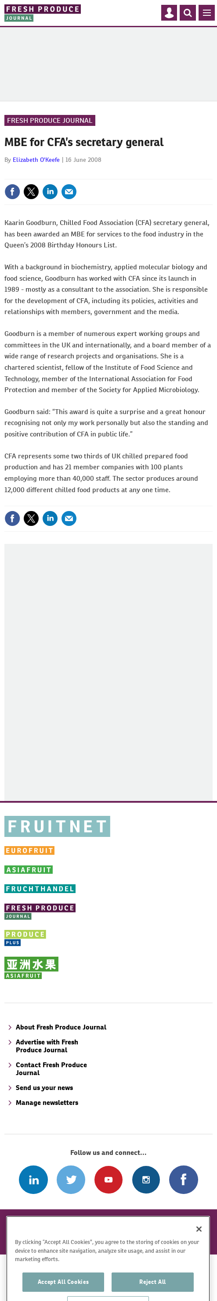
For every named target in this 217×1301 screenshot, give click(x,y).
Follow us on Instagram (146, 1179)
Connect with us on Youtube (108, 1179)
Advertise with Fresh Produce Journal (47, 1045)
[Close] (199, 1251)
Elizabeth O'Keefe (36, 160)
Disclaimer (34, 1231)
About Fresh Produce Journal (61, 1027)
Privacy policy (167, 1231)
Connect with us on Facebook (183, 1179)
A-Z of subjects (38, 1221)
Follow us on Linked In (33, 1179)
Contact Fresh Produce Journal (51, 1068)
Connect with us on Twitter (71, 1179)
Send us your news (44, 1087)
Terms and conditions (98, 1231)
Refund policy (171, 1221)
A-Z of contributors (105, 1221)
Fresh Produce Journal (50, 120)
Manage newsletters (47, 1102)
